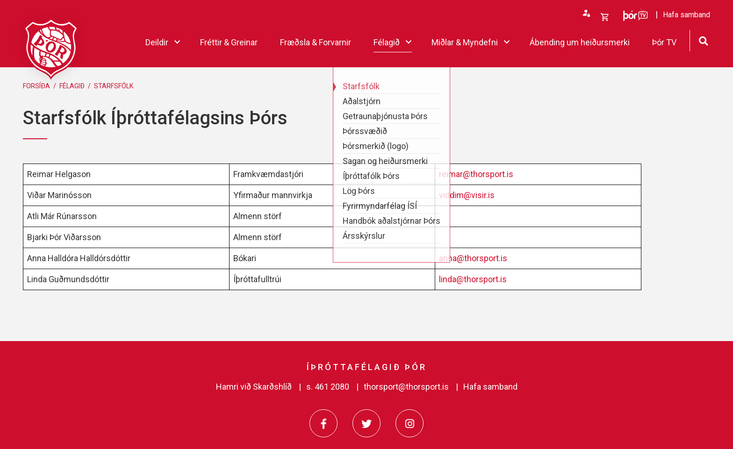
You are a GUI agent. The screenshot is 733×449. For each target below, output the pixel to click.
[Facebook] (323, 423)
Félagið (72, 86)
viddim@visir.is (467, 195)
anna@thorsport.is (473, 258)
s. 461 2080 (327, 387)
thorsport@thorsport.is (406, 387)
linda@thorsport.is (473, 279)
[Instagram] (409, 423)
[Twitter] (366, 423)
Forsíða (36, 86)
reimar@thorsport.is (476, 174)
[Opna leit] (703, 40)
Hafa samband (490, 387)
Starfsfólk (113, 86)
